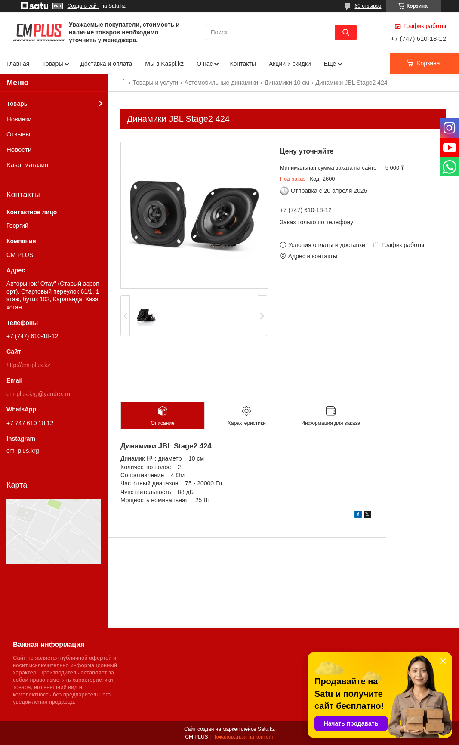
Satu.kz (266, 729)
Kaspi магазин (27, 164)
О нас (205, 63)
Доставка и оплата (106, 63)
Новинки (19, 119)
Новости (18, 149)
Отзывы (18, 134)
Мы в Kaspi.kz (164, 63)
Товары (52, 63)
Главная (17, 63)
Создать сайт (83, 6)
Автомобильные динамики (222, 82)
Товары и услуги (155, 82)
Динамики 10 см (287, 82)
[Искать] (346, 32)
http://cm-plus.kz (28, 365)
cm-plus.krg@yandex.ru (38, 393)
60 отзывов (367, 6)
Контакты (243, 63)
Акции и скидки (290, 63)
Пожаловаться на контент (243, 737)
